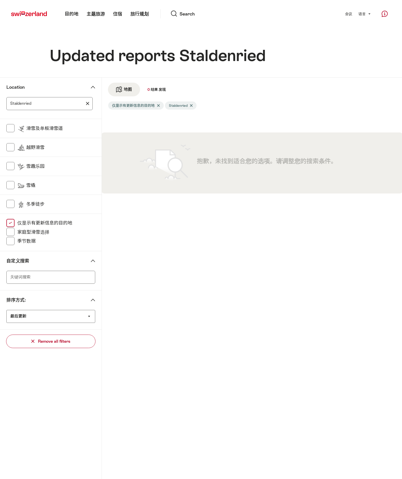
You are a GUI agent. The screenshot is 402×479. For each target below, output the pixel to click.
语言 (364, 13)
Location (15, 87)
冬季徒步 (31, 204)
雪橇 (26, 185)
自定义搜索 (17, 260)
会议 (348, 14)
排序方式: (16, 300)
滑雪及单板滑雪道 (40, 128)
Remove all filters (50, 341)
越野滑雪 (31, 147)
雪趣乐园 (31, 166)
